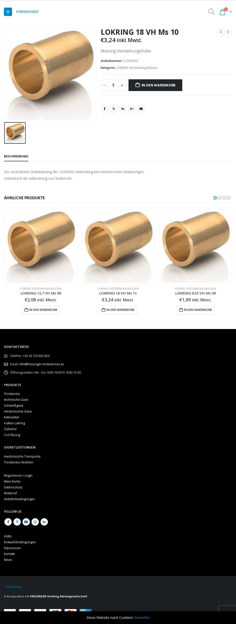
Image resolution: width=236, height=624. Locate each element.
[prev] (220, 32)
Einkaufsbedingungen (20, 542)
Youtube (26, 522)
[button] (8, 12)
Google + (132, 109)
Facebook (104, 109)
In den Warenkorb (159, 85)
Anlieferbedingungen (19, 499)
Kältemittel (11, 418)
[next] (228, 32)
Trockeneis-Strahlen (18, 463)
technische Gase (16, 400)
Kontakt (9, 554)
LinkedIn (123, 109)
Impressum (12, 548)
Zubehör (10, 429)
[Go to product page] (40, 246)
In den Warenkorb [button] (43, 310)
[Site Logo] (27, 12)
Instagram (35, 522)
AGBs (8, 536)
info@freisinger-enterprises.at (41, 365)
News (8, 560)
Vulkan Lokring (14, 424)
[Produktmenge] (113, 85)
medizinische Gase (18, 412)
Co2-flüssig (12, 435)
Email (141, 109)
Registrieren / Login (18, 476)
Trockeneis (12, 394)
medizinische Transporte (22, 457)
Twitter (114, 109)
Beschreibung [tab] (16, 156)
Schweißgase (13, 406)
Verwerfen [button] (142, 617)
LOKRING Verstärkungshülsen (136, 68)
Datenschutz (13, 488)
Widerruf (10, 494)
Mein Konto (12, 482)
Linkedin (44, 522)
